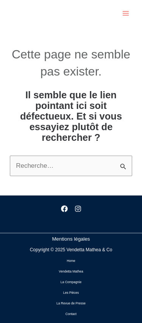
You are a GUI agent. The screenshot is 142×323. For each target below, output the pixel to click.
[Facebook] (64, 208)
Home (71, 261)
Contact (71, 314)
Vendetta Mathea (71, 271)
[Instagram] (78, 208)
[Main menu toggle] (126, 13)
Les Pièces (71, 293)
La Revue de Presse (71, 303)
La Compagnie (71, 282)
